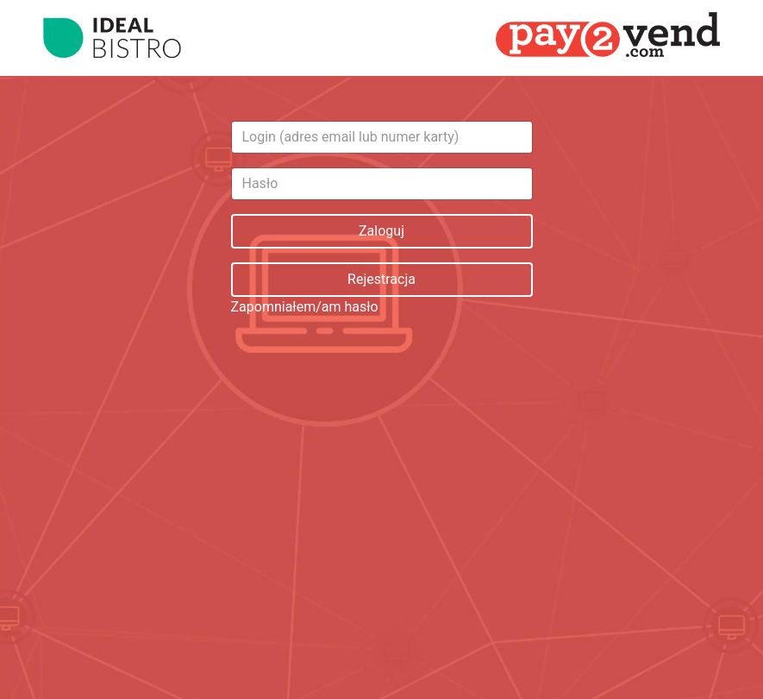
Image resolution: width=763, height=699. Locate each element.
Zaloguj (381, 231)
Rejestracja (381, 279)
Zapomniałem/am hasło (304, 307)
